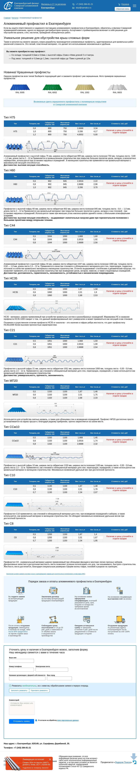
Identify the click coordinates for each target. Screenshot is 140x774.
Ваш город (51, 675)
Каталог (15, 18)
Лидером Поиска (123, 762)
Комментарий (14, 700)
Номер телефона (15, 666)
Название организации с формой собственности (27, 675)
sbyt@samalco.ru (83, 8)
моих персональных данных (68, 720)
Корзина (125, 4)
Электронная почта (43, 666)
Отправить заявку (21, 721)
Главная (7, 18)
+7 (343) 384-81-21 (84, 4)
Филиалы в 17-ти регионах (53, 4)
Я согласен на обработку (57, 720)
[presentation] (28, 731)
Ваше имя (12, 658)
